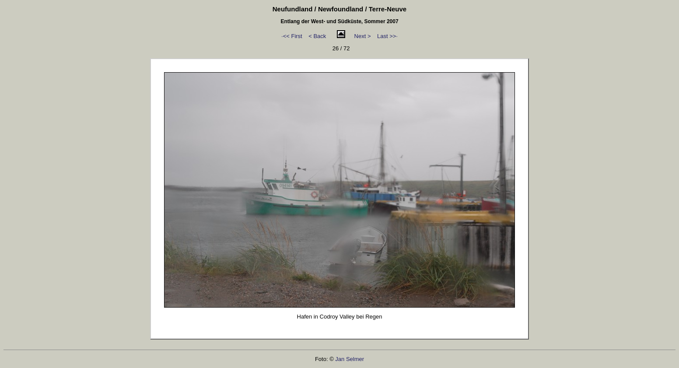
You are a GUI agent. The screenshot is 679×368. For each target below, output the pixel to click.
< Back (317, 36)
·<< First (291, 36)
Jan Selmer (349, 359)
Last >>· (387, 36)
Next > (362, 36)
